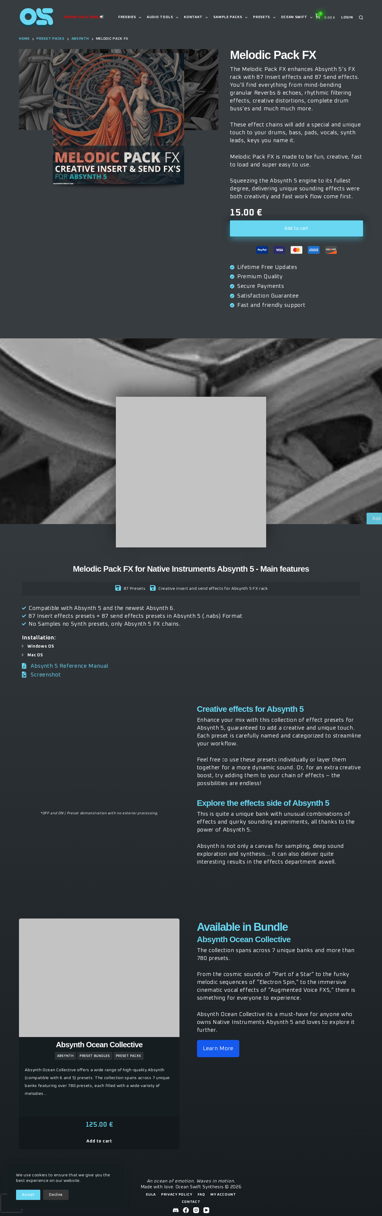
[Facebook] (186, 1210)
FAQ (201, 1194)
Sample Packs (231, 17)
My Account (223, 1194)
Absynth (65, 1055)
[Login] (347, 18)
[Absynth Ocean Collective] (99, 977)
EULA (151, 1194)
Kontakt (197, 17)
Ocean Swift (298, 17)
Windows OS (40, 646)
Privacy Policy (176, 1194)
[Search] (361, 17)
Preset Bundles (95, 1055)
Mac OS (35, 655)
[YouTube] (206, 1210)
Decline (56, 1195)
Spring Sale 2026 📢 (84, 17)
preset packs (128, 1055)
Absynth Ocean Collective (99, 1044)
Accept (28, 1195)
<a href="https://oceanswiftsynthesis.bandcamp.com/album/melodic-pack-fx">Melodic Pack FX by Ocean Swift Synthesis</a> (99, 754)
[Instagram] (196, 1210)
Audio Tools (164, 17)
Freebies (131, 17)
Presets (265, 17)
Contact (191, 1202)
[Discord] (176, 1210)
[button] (191, 646)
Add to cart (296, 228)
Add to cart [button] (99, 1141)
